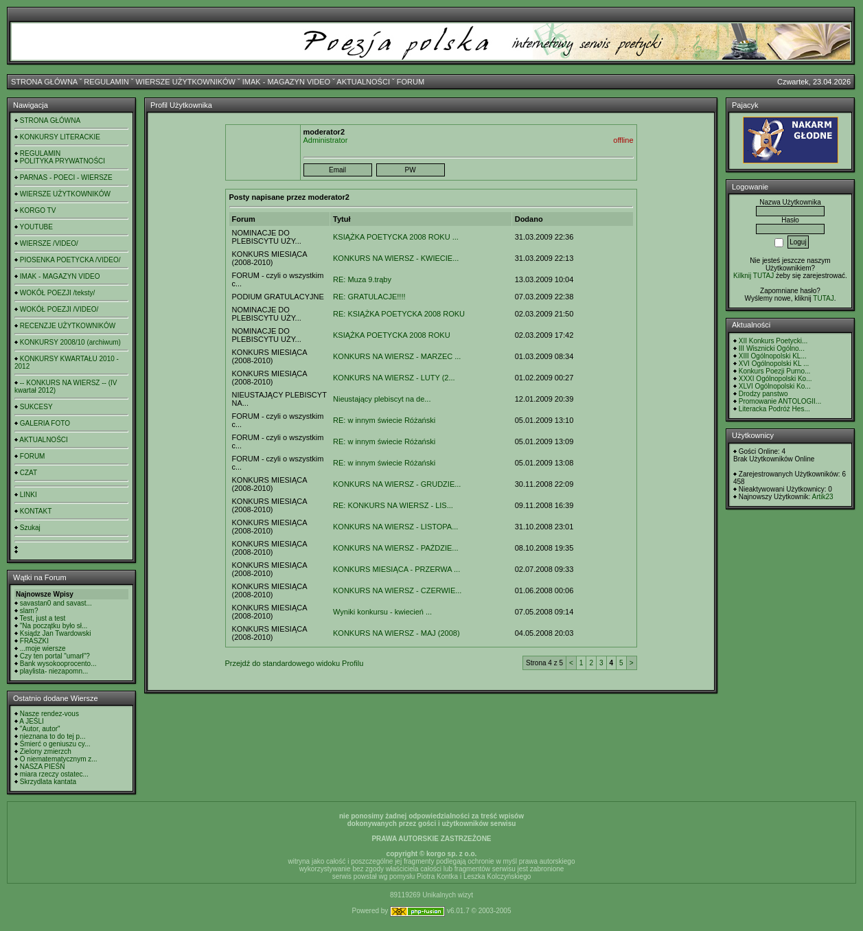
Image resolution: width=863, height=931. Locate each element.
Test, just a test (43, 618)
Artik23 (822, 497)
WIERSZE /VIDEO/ (49, 243)
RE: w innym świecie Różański (384, 420)
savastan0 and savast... (56, 603)
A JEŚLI (31, 721)
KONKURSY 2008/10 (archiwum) (70, 342)
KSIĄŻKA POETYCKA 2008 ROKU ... (396, 237)
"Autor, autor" (40, 729)
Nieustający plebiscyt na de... (381, 399)
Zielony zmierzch (45, 751)
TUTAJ (823, 298)
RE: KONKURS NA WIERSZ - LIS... (393, 505)
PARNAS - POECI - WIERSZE (66, 177)
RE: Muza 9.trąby (362, 279)
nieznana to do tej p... (53, 736)
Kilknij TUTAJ (753, 275)
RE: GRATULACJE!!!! (369, 296)
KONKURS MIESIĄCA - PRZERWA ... (396, 569)
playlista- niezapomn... (54, 671)
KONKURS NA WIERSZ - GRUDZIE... (397, 484)
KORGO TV (38, 210)
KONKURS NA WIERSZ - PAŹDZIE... (396, 548)
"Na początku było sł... (54, 626)
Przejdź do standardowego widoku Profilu (294, 663)
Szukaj (30, 527)
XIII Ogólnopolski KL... (773, 356)
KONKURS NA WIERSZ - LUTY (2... (394, 377)
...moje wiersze (43, 648)
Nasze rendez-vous (49, 713)
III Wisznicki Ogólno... (772, 348)
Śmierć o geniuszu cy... (55, 744)
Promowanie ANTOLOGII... (780, 401)
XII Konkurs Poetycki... (773, 341)
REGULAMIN (106, 82)
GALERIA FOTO (45, 423)
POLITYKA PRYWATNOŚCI (62, 161)
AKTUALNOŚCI (363, 82)
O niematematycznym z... (58, 759)
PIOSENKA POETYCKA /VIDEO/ (70, 260)
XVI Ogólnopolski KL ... (774, 363)
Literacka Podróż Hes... (774, 409)
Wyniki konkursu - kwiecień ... (382, 612)
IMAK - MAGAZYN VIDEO (286, 82)
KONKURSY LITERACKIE (60, 137)
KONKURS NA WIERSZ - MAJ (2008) (396, 633)
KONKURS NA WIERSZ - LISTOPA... (395, 526)
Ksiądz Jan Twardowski (55, 633)
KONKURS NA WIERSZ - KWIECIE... (396, 258)
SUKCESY (36, 407)
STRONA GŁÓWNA (44, 82)
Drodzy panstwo (763, 394)
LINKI (28, 494)
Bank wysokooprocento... (58, 663)
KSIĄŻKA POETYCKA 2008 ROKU (391, 335)
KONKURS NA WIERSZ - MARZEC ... (397, 356)
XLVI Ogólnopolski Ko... (775, 386)
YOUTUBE (36, 227)
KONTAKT (35, 511)
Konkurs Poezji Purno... (775, 371)
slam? (29, 610)
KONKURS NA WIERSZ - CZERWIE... (397, 590)
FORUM (410, 82)
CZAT (28, 472)
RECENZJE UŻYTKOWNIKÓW (67, 326)
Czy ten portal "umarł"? (55, 656)
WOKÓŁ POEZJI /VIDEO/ (59, 309)
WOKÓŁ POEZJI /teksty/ (57, 293)
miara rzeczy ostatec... (54, 774)
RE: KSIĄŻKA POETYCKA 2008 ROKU (399, 314)
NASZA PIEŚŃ (42, 766)
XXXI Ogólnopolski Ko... (775, 378)
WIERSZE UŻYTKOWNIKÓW (185, 82)
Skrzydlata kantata (48, 781)
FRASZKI (34, 641)
